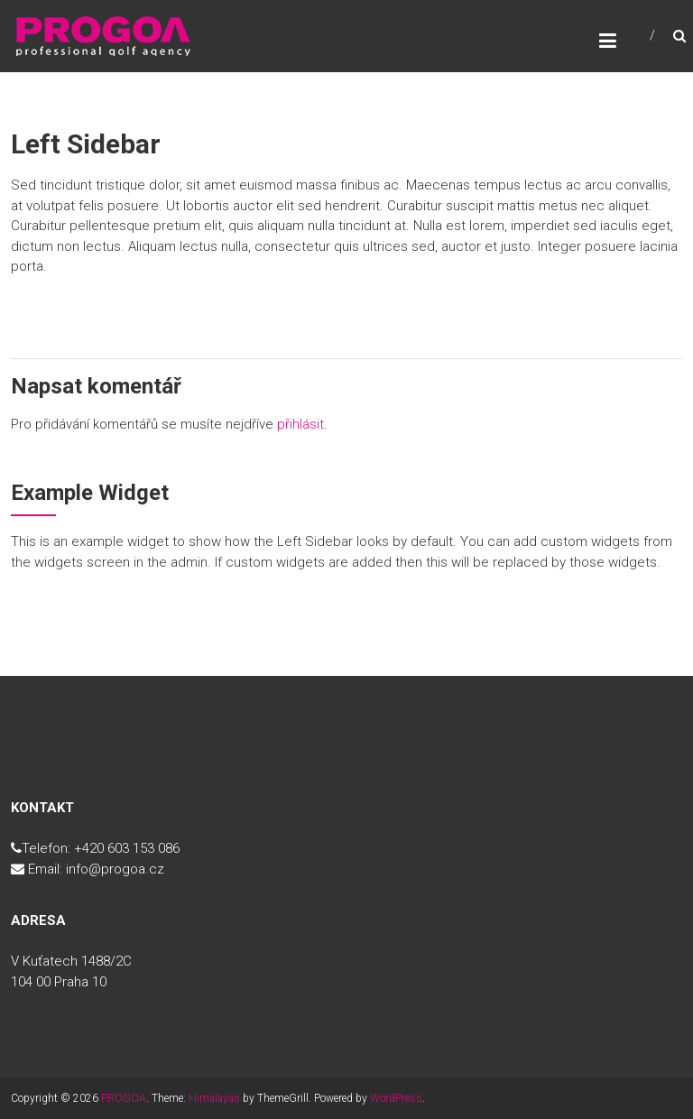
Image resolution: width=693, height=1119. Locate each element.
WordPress (396, 1098)
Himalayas (214, 1098)
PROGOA (123, 1098)
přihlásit (300, 424)
